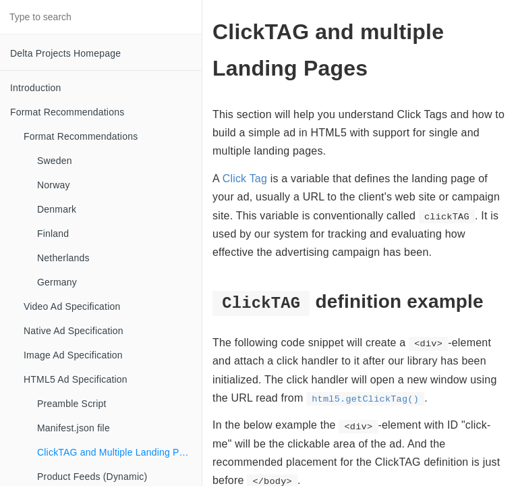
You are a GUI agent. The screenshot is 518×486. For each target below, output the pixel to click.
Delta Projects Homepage (65, 53)
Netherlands (63, 257)
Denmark (56, 209)
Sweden (54, 160)
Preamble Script (72, 403)
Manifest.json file (73, 428)
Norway (53, 185)
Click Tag (245, 178)
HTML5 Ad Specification (75, 379)
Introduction (35, 87)
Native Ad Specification (73, 330)
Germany (57, 282)
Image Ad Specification (73, 355)
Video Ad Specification (72, 306)
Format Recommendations (67, 112)
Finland (53, 233)
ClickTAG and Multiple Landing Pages (118, 452)
